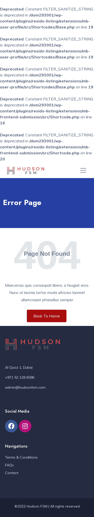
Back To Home (46, 315)
